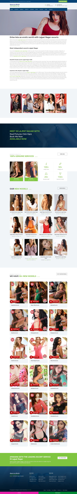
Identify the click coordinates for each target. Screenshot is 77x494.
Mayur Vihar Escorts (35, 305)
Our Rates (49, 490)
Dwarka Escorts (32, 476)
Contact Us (59, 490)
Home (12, 9)
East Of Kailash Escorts (62, 476)
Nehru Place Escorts (41, 481)
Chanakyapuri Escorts (52, 477)
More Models (62, 188)
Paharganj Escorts (34, 332)
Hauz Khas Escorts (61, 479)
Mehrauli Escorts (54, 305)
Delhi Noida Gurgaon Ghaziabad (17, 476)
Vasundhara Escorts (35, 416)
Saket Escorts (40, 479)
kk (31, 256)
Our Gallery (54, 490)
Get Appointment (62, 457)
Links (46, 9)
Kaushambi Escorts (54, 388)
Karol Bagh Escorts (32, 477)
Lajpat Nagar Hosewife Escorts (46, 212)
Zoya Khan (31, 178)
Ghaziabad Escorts (54, 416)
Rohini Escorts (40, 476)
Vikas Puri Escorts (54, 360)
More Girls (62, 154)
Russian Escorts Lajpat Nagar (60, 212)
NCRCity (26, 9)
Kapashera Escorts (15, 305)
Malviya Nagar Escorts (53, 476)
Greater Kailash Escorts (62, 477)
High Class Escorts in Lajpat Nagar (45, 234)
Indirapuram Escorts (15, 388)
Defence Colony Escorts (53, 479)
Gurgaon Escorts (14, 443)
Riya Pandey (16, 178)
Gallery (41, 9)
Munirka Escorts (14, 332)
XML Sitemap (65, 490)
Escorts (16, 9)
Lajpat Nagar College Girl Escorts (16, 234)
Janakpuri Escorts (61, 481)
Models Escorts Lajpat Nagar (60, 256)
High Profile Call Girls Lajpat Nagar (31, 212)
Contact (51, 9)
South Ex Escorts (14, 360)
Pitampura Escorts (54, 332)
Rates (36, 9)
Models (21, 9)
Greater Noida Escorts (55, 443)
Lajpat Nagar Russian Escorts (31, 234)
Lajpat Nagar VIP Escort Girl (16, 256)
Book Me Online (62, 1)
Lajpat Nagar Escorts (33, 479)
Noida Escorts (34, 443)
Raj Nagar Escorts (34, 388)
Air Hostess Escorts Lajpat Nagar (16, 212)
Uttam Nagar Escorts (35, 360)
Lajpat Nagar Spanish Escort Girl (60, 234)
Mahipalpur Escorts (32, 481)
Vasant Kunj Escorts (41, 477)
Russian (32, 9)
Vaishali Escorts (14, 416)
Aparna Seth (16, 1)
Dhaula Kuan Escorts (52, 481)
